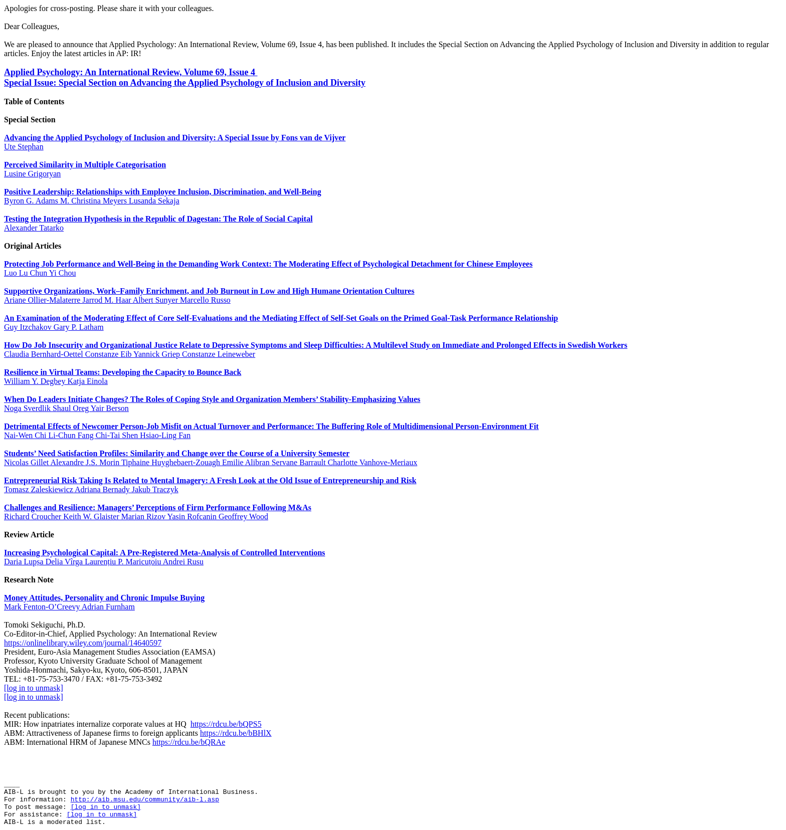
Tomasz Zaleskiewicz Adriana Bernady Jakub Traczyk (91, 489)
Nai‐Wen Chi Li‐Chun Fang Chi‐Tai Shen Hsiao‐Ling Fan (97, 435)
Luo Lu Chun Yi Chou (40, 273)
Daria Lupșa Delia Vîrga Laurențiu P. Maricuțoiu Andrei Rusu (104, 561)
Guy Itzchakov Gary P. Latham (54, 327)
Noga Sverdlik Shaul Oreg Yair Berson (66, 408)
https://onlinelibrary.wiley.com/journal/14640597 (82, 643)
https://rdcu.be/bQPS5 (226, 724)
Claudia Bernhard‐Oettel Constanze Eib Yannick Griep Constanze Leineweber (129, 354)
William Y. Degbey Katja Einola (56, 381)
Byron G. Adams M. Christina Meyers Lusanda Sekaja (91, 200)
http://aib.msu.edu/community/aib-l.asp (145, 799)
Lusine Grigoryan (32, 173)
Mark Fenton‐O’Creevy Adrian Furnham (69, 606)
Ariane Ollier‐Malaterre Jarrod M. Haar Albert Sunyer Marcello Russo (117, 300)
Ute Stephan (24, 146)
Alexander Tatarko (34, 228)
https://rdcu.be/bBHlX (236, 733)
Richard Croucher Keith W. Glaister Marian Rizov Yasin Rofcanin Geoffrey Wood (136, 516)
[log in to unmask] (33, 688)
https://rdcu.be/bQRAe (188, 742)
